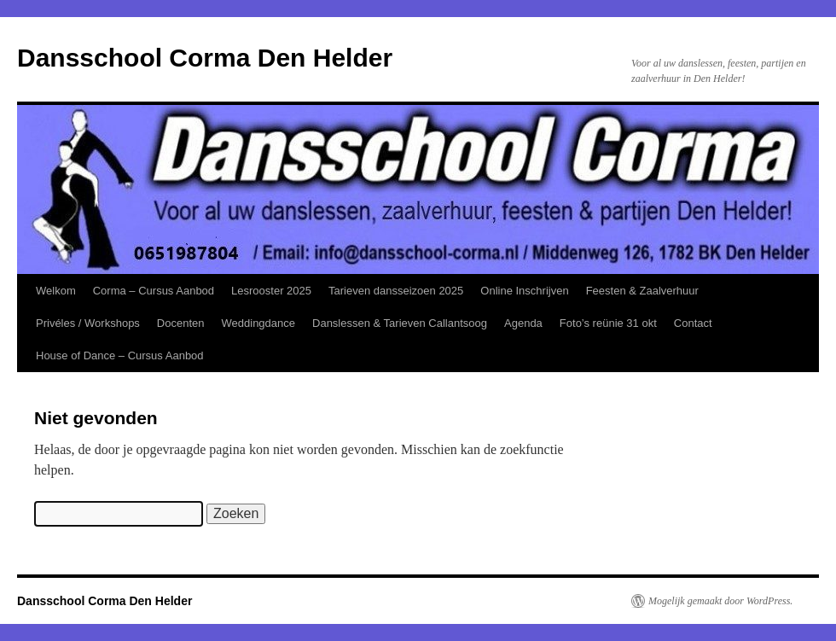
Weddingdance (259, 323)
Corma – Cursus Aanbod (153, 290)
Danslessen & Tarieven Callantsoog (399, 323)
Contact (693, 323)
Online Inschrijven (524, 290)
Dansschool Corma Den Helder (204, 58)
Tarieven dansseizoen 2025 (395, 290)
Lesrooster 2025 (271, 290)
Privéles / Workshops (88, 323)
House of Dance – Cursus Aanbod (120, 355)
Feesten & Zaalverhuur (642, 290)
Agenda (523, 323)
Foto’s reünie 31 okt (608, 323)
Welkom (56, 290)
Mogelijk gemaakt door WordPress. (720, 601)
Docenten (181, 323)
